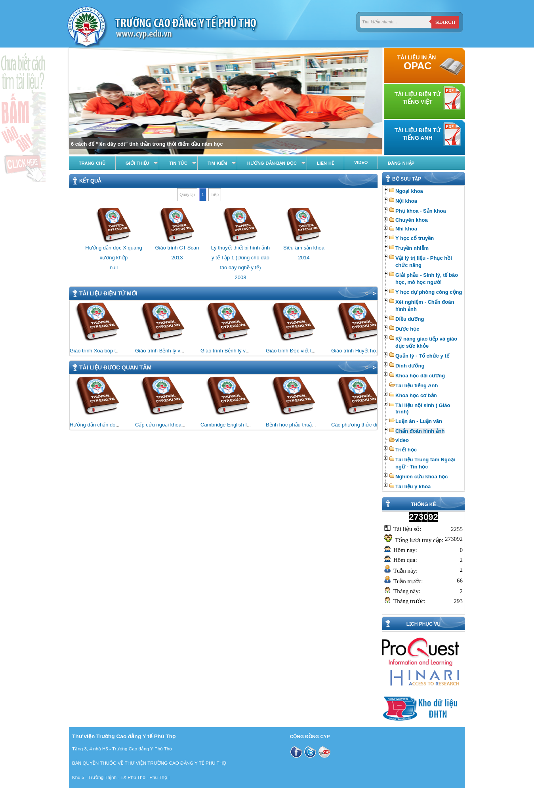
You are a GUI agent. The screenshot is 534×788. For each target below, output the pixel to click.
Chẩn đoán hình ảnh (419, 431)
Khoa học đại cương (420, 376)
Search (445, 22)
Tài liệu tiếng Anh (416, 385)
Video (361, 162)
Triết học (406, 450)
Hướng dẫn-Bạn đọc (272, 163)
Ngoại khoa (409, 191)
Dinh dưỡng (409, 366)
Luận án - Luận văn (418, 421)
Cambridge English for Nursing (235, 425)
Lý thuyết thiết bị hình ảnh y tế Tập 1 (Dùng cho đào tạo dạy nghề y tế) (240, 257)
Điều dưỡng (409, 319)
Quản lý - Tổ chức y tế (422, 356)
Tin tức (178, 163)
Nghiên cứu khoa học (421, 477)
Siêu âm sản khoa (303, 248)
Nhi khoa (406, 229)
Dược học (407, 329)
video (402, 440)
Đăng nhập (401, 163)
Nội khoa (406, 201)
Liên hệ (325, 163)
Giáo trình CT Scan (177, 248)
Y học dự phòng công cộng (428, 292)
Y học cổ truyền (414, 238)
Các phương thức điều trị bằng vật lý (373, 425)
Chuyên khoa (411, 220)
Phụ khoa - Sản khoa (420, 211)
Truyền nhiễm (412, 248)
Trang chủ (92, 163)
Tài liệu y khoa (413, 486)
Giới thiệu (137, 163)
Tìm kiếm (217, 163)
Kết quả (90, 181)
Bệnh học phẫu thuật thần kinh (301, 425)
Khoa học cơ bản (416, 395)
